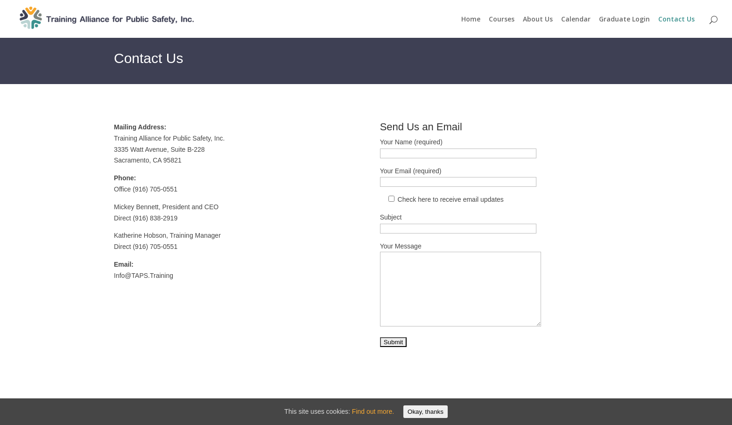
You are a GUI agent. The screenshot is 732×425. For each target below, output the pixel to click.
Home (470, 19)
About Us (538, 19)
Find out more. (373, 411)
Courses (501, 19)
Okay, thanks (425, 411)
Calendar (576, 19)
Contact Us (676, 19)
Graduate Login (624, 19)
